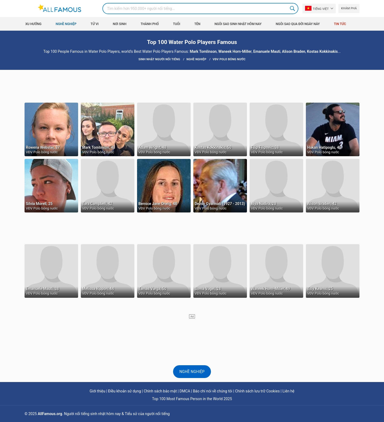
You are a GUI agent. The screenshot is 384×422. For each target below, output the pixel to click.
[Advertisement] (192, 86)
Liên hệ (288, 391)
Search (292, 8)
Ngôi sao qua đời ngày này (298, 24)
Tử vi (95, 24)
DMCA (184, 391)
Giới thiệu (97, 391)
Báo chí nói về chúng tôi (212, 391)
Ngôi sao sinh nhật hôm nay (238, 24)
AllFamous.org (50, 414)
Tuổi (176, 24)
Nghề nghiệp (66, 24)
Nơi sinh (119, 24)
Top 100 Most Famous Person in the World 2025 (192, 399)
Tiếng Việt (317, 8)
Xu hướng (33, 24)
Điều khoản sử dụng (124, 391)
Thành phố (150, 24)
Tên (197, 24)
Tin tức (340, 24)
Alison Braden (293, 51)
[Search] (200, 8)
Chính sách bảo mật (160, 391)
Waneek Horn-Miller (235, 51)
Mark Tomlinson (203, 51)
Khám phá (349, 8)
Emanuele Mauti (266, 51)
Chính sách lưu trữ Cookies (257, 391)
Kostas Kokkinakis (322, 51)
